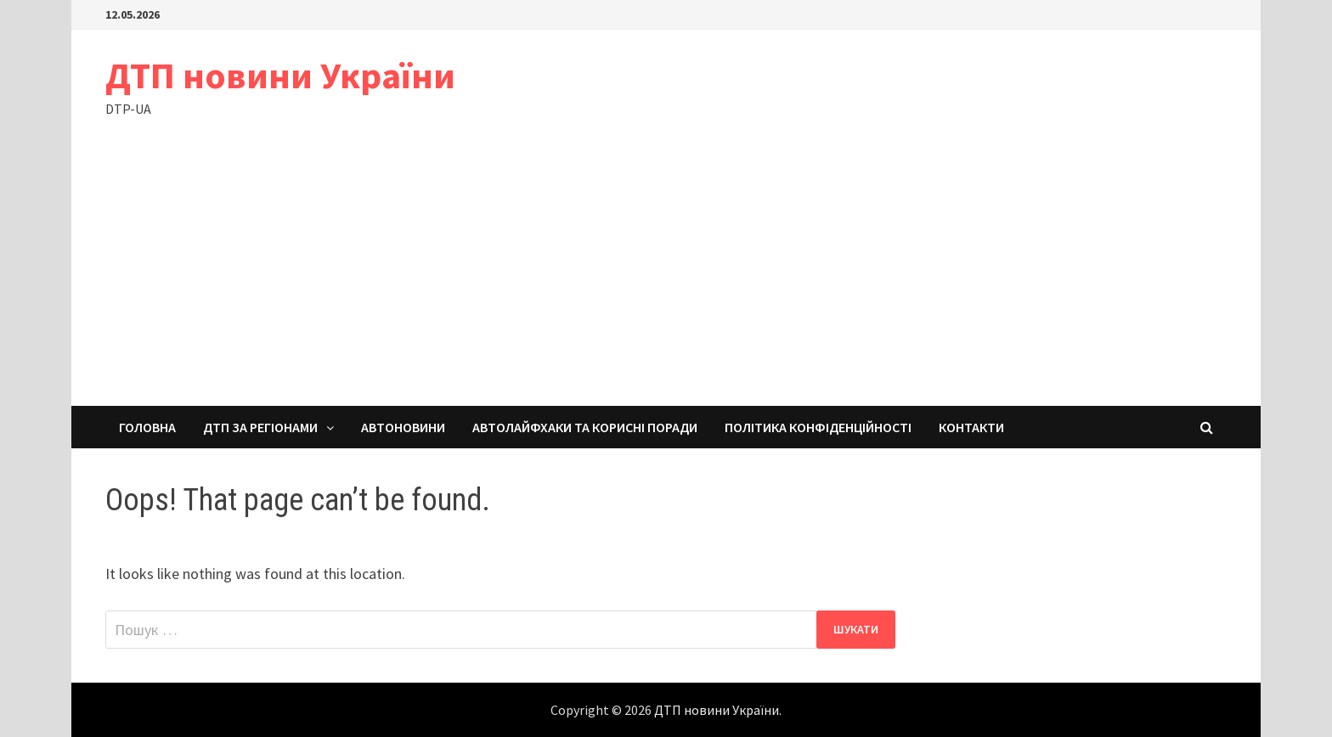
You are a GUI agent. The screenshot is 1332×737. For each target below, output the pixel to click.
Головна (147, 427)
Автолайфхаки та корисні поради (584, 427)
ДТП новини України (280, 75)
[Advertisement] (666, 278)
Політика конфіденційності (818, 427)
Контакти (971, 427)
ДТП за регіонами (260, 427)
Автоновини (403, 427)
